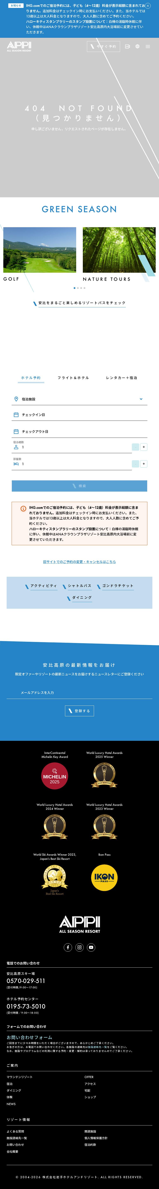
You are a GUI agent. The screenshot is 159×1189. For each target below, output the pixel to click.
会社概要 (12, 1151)
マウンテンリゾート (20, 1077)
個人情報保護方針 (96, 1138)
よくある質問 (15, 1131)
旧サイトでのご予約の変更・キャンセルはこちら (79, 562)
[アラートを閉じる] (148, 6)
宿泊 (9, 1084)
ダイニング (14, 1090)
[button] (74, 288)
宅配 (87, 1090)
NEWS (11, 1104)
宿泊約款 (90, 1145)
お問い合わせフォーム (29, 1037)
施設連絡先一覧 (97, 1047)
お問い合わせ (15, 1145)
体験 (9, 1097)
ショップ (90, 1097)
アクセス (90, 1084)
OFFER (88, 1077)
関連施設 (90, 1131)
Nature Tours (107, 279)
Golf (11, 279)
